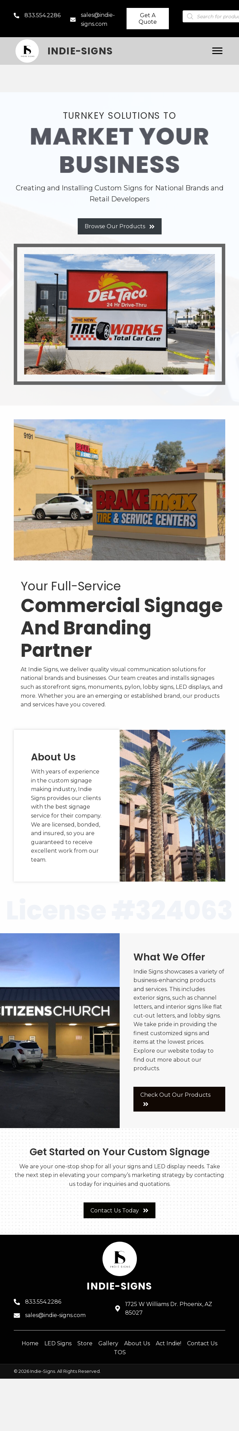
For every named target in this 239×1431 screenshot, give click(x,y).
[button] (148, 18)
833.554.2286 (42, 15)
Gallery (108, 1343)
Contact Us (202, 1343)
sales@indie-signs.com (55, 1315)
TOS (120, 1352)
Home (30, 1343)
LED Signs (58, 1343)
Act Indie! (168, 1343)
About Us (137, 1343)
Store (85, 1343)
